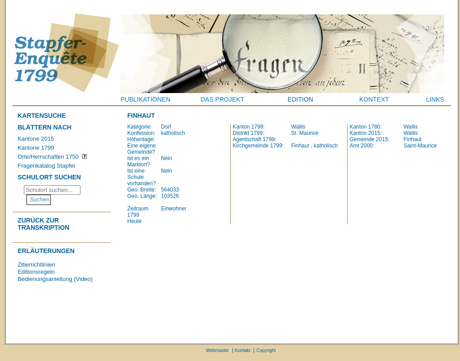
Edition (300, 99)
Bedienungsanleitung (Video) (55, 279)
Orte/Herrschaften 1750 (48, 156)
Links (435, 99)
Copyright (266, 350)
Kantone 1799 (36, 147)
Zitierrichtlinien (36, 264)
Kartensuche (42, 115)
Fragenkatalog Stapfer (47, 165)
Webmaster (217, 350)
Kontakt (242, 350)
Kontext (374, 99)
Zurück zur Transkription (43, 224)
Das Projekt (222, 99)
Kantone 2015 (36, 138)
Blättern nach (44, 127)
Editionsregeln (36, 271)
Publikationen (145, 99)
